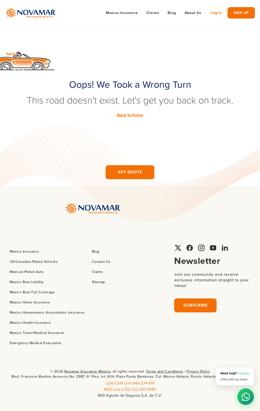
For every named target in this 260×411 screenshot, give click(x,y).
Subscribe (195, 305)
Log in (216, 13)
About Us (193, 12)
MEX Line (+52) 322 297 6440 (130, 389)
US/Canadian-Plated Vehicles (34, 261)
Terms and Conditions (164, 371)
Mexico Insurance (24, 251)
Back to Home (130, 115)
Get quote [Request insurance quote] (130, 172)
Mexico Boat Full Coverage (32, 292)
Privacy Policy (198, 371)
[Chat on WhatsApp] (245, 396)
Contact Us (101, 261)
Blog (172, 12)
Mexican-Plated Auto (27, 271)
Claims (153, 12)
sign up (241, 12)
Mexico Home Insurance (30, 302)
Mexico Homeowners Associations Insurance (47, 312)
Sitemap (98, 281)
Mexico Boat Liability (27, 281)
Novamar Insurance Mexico (87, 371)
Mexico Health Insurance (30, 322)
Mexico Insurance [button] (122, 12)
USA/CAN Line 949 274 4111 (130, 383)
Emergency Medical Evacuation (36, 342)
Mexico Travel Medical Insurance (37, 332)
